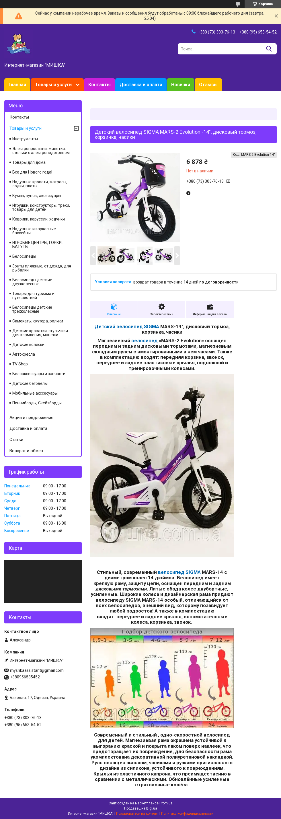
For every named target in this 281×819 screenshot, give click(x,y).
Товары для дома (29, 162)
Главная (17, 84)
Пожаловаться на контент (137, 814)
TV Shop (20, 364)
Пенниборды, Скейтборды (37, 403)
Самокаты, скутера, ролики (37, 321)
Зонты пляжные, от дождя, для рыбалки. (41, 268)
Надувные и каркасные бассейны (34, 231)
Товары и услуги (53, 84)
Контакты (99, 84)
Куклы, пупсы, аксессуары (36, 195)
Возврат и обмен (26, 450)
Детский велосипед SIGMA (127, 326)
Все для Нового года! (32, 172)
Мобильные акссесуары (35, 393)
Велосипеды (24, 256)
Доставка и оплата (141, 84)
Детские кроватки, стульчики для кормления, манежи (40, 332)
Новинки (180, 84)
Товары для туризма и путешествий (33, 295)
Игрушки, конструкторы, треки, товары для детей (41, 207)
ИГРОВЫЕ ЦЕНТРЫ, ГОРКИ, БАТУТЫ (37, 244)
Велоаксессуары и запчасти (38, 373)
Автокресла (23, 354)
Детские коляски (28, 344)
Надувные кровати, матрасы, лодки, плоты (39, 184)
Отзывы (208, 84)
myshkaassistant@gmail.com (37, 670)
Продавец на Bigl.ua (140, 808)
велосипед (144, 340)
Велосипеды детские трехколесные (32, 309)
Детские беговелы (30, 383)
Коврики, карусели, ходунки (38, 219)
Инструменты (25, 139)
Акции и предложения (31, 417)
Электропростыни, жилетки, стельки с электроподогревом (41, 150)
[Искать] (269, 48)
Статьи (16, 439)
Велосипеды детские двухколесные (32, 281)
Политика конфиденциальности (187, 814)
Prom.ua (166, 803)
